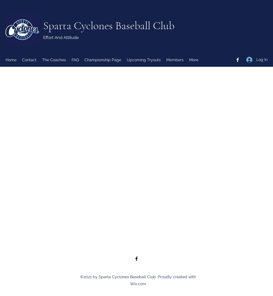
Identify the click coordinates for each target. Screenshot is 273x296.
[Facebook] (237, 60)
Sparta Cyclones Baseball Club (108, 25)
